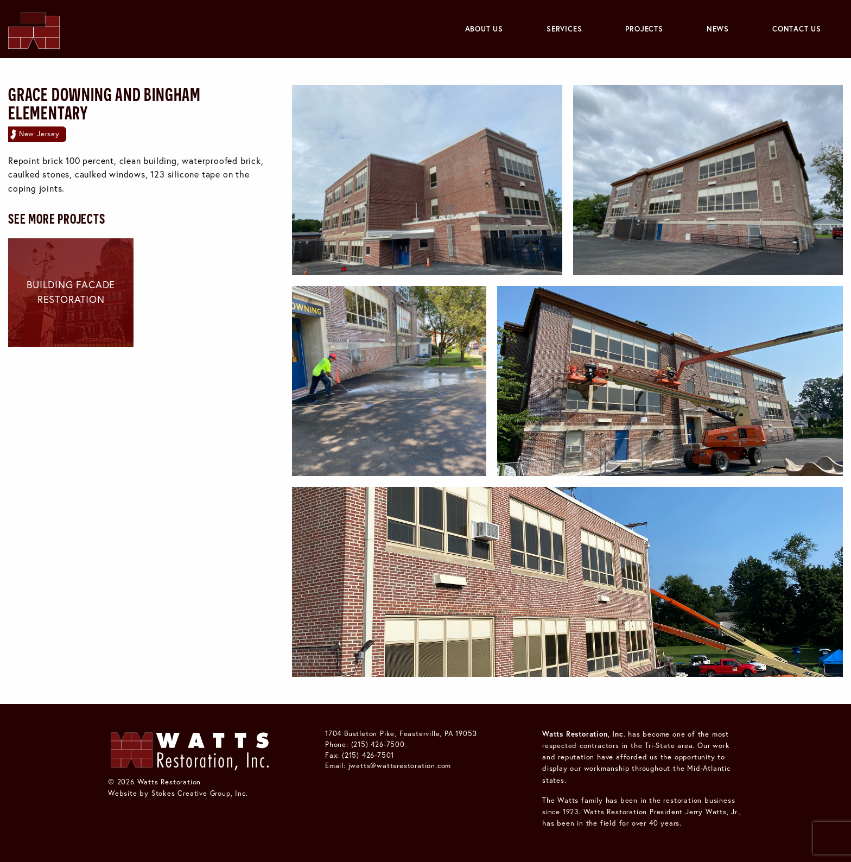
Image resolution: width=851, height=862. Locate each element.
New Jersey (39, 133)
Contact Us (796, 29)
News (718, 29)
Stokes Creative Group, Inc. (199, 793)
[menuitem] (484, 29)
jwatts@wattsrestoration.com (400, 765)
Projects (644, 29)
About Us (484, 29)
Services (564, 29)
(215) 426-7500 (378, 744)
